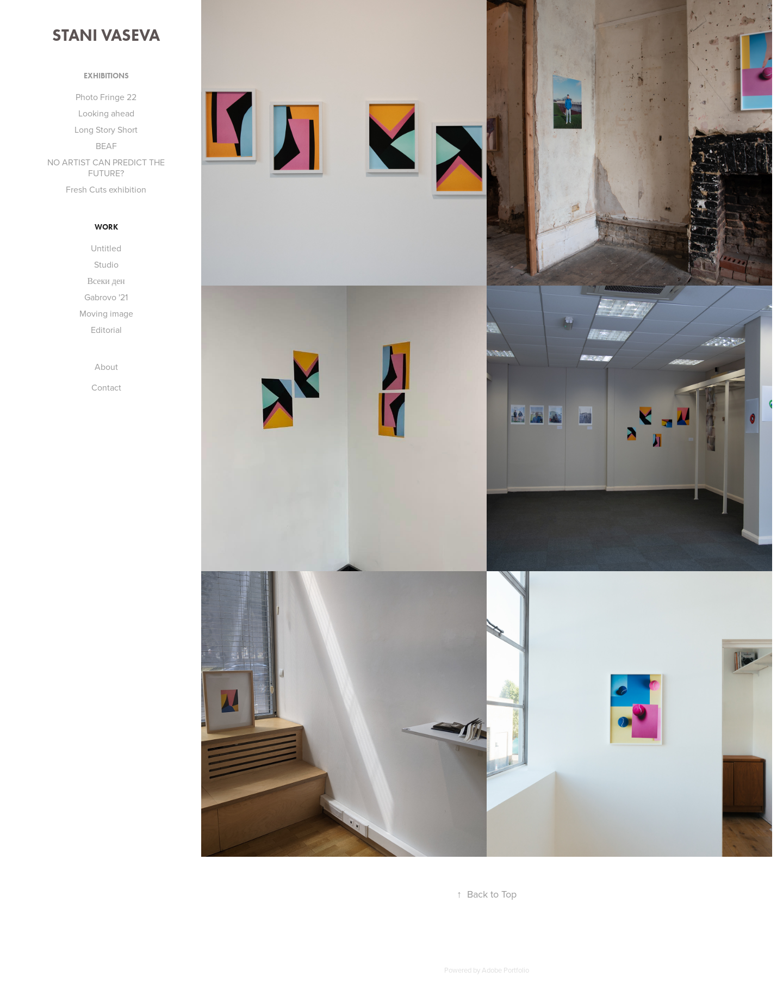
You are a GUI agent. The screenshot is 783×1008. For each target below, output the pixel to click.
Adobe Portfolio (505, 970)
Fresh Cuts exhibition (106, 189)
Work (106, 227)
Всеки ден (106, 281)
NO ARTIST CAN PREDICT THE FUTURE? (106, 167)
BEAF (106, 146)
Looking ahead (106, 113)
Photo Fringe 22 (106, 97)
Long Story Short (106, 129)
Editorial (106, 330)
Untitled (106, 248)
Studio (106, 264)
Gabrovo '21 (106, 297)
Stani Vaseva (106, 35)
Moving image (106, 313)
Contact (106, 387)
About (106, 367)
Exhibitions (106, 76)
